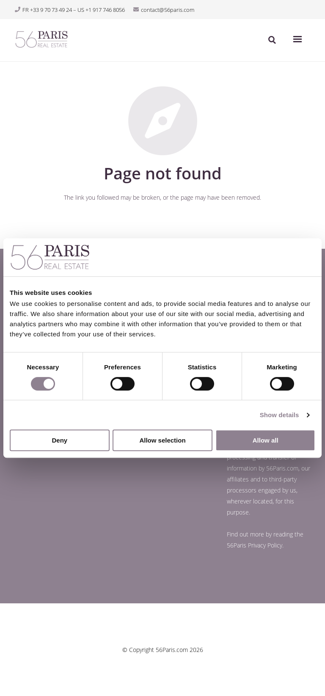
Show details (279, 414)
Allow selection (162, 440)
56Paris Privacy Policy (254, 545)
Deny (59, 440)
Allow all (265, 440)
